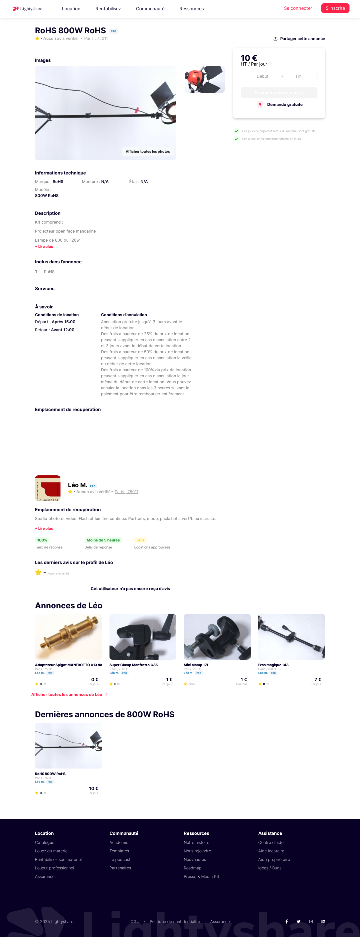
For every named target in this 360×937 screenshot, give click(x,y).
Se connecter (298, 8)
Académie (119, 842)
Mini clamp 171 (196, 665)
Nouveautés (195, 859)
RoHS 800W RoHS (50, 774)
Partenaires (120, 867)
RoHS (58, 181)
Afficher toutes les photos (148, 151)
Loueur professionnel (54, 867)
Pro (50, 673)
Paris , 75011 (44, 669)
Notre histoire (196, 842)
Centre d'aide (271, 842)
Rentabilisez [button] (108, 8)
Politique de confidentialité (175, 921)
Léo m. (46, 673)
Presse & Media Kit (201, 876)
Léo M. (78, 485)
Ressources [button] (192, 8)
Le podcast (120, 859)
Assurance (44, 876)
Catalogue (44, 842)
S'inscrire (335, 8)
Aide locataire (271, 850)
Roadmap (193, 867)
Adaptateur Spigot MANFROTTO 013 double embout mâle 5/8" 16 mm (93, 665)
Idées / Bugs (270, 867)
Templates (119, 850)
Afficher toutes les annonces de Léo (66, 694)
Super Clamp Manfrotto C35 (134, 665)
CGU (135, 921)
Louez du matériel (51, 850)
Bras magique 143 (273, 665)
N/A (105, 181)
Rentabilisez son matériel (58, 859)
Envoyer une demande (279, 92)
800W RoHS (46, 195)
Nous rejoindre (197, 850)
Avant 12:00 (62, 329)
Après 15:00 (64, 321)
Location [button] (71, 8)
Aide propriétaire (274, 859)
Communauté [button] (150, 8)
